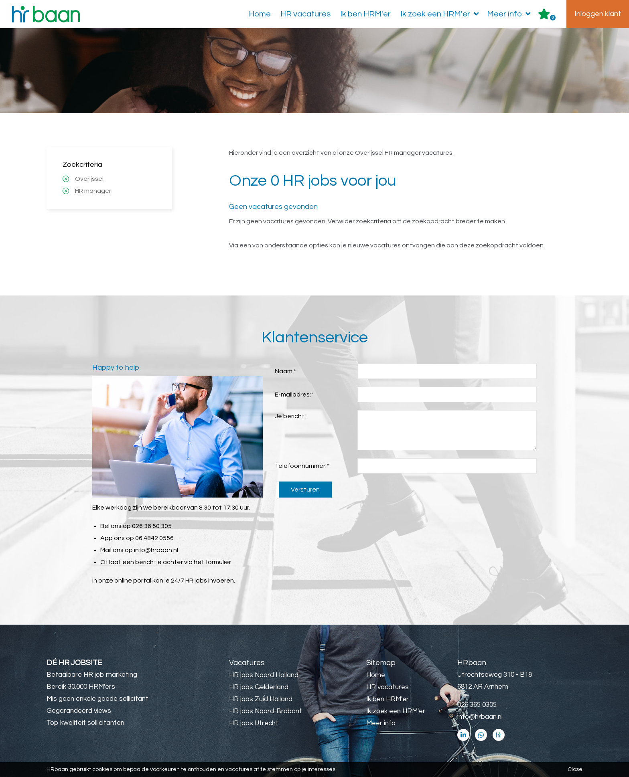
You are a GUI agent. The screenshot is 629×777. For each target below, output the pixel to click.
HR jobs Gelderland (258, 687)
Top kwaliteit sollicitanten (85, 722)
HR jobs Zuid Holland (260, 699)
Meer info (510, 14)
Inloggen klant (597, 14)
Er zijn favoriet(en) (553, 17)
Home (260, 14)
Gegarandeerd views (79, 710)
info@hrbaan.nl (156, 550)
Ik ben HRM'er (365, 14)
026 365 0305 (477, 704)
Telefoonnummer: (302, 466)
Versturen (305, 489)
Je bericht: (290, 416)
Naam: (285, 371)
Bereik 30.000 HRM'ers (81, 686)
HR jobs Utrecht (253, 723)
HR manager (93, 191)
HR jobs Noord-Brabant (265, 711)
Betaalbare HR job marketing (92, 674)
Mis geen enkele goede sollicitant (97, 698)
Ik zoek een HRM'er (441, 14)
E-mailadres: (294, 394)
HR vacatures (305, 14)
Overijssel (89, 179)
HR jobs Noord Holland (263, 675)
